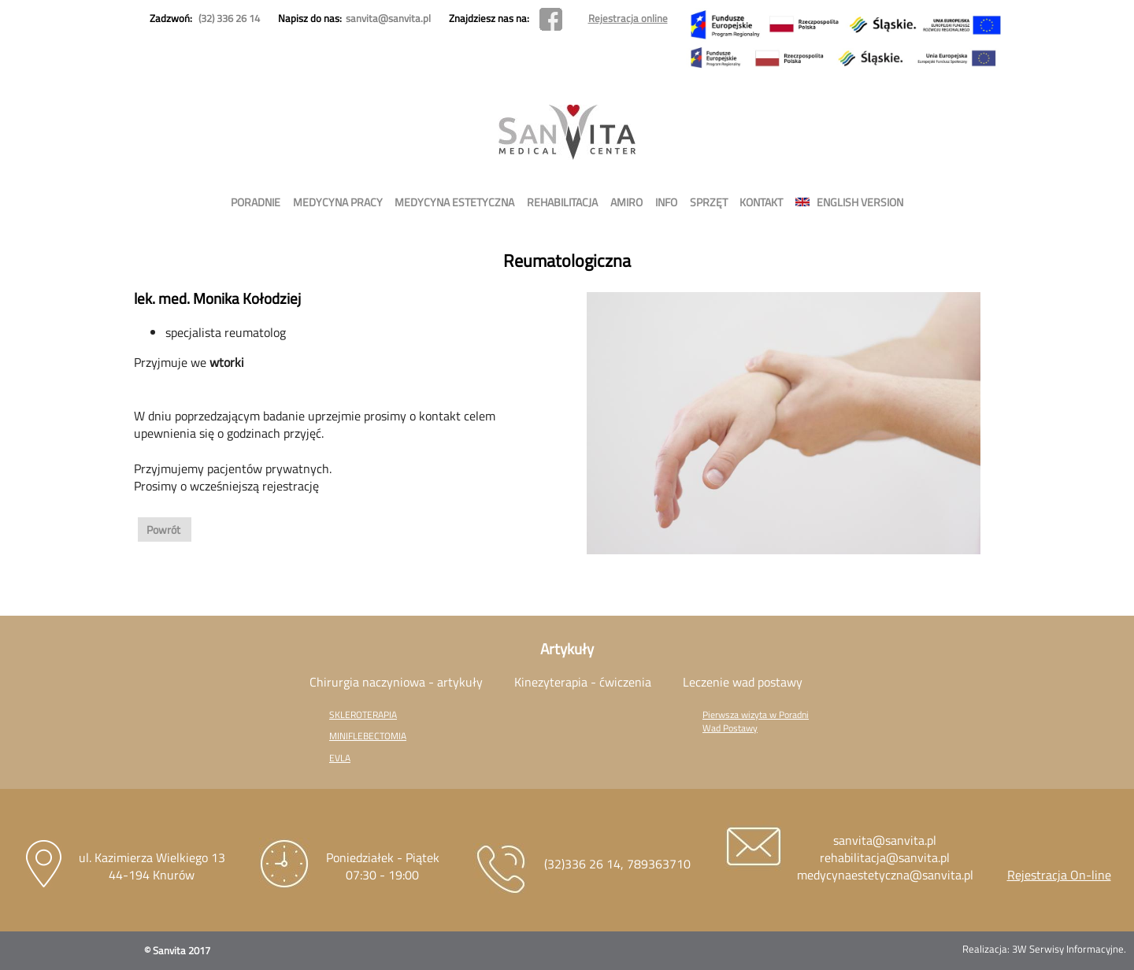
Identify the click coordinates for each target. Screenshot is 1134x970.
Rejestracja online (628, 18)
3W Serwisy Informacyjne (1068, 949)
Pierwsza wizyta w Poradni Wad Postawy (755, 721)
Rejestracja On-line (1059, 874)
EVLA (339, 757)
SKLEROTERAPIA (363, 714)
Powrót (164, 529)
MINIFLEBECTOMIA (367, 735)
